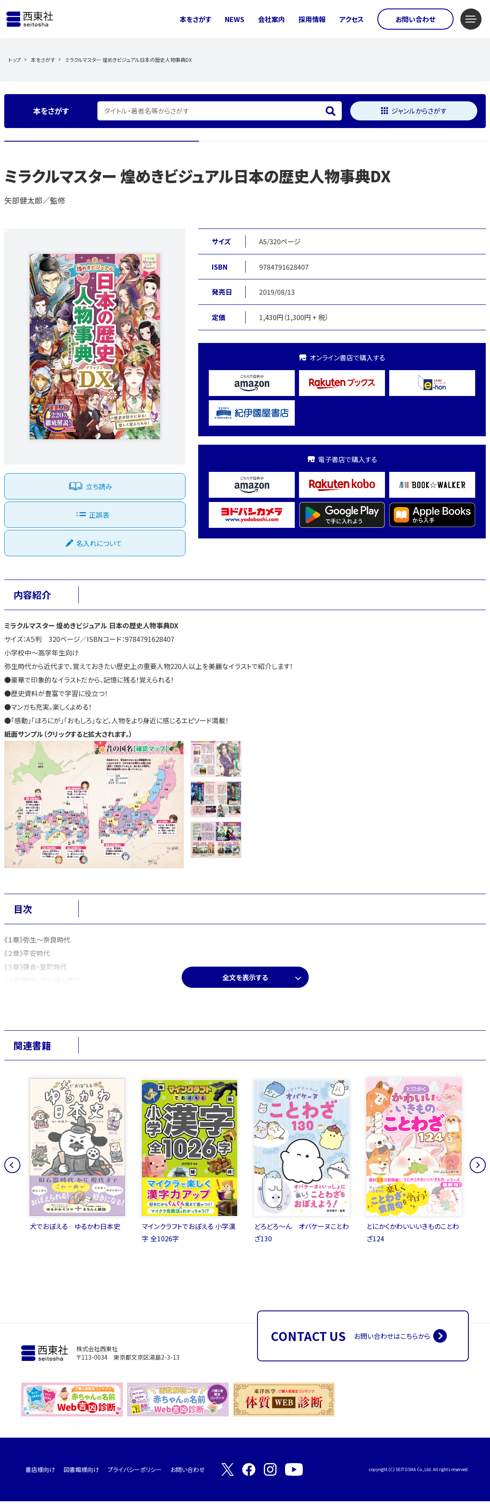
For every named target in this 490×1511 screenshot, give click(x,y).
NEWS (234, 19)
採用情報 (312, 19)
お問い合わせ (415, 19)
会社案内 (271, 19)
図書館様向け (81, 1479)
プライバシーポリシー (135, 1479)
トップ (14, 59)
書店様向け (40, 1479)
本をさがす (195, 19)
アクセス (351, 19)
